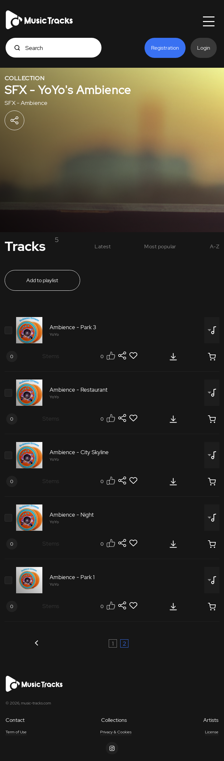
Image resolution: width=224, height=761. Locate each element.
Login (203, 47)
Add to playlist (42, 280)
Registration (165, 47)
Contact (15, 720)
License (211, 732)
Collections (114, 720)
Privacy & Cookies (115, 732)
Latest (103, 246)
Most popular (160, 246)
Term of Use (16, 732)
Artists (210, 720)
